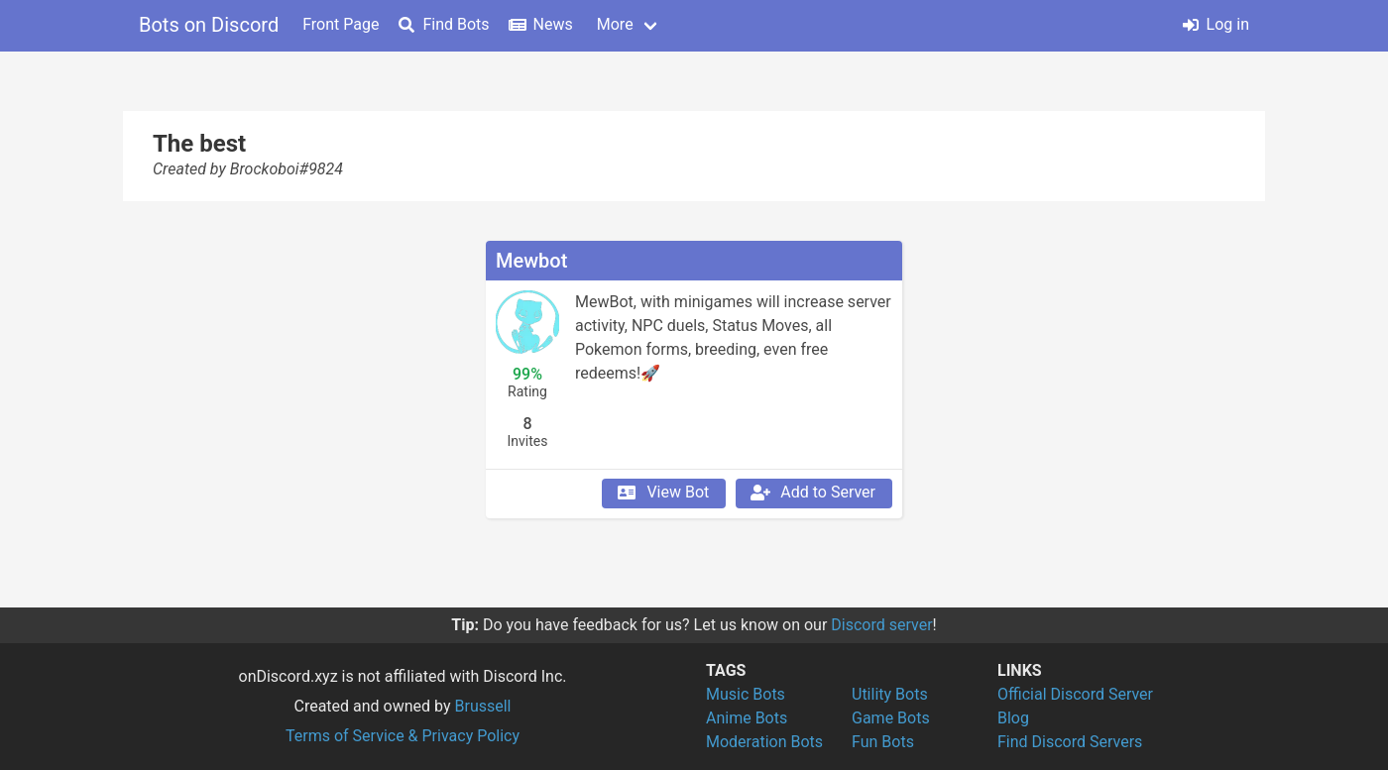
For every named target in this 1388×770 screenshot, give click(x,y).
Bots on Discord (209, 25)
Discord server (881, 624)
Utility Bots (890, 694)
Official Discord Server (1075, 694)
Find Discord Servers (1069, 741)
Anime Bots (746, 718)
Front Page (340, 24)
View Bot (662, 492)
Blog (1013, 718)
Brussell (483, 706)
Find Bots (444, 24)
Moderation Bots (764, 741)
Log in (1216, 24)
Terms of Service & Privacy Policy (403, 735)
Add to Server (812, 492)
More (615, 24)
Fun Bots (883, 741)
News (541, 24)
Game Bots (891, 718)
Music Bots (745, 694)
